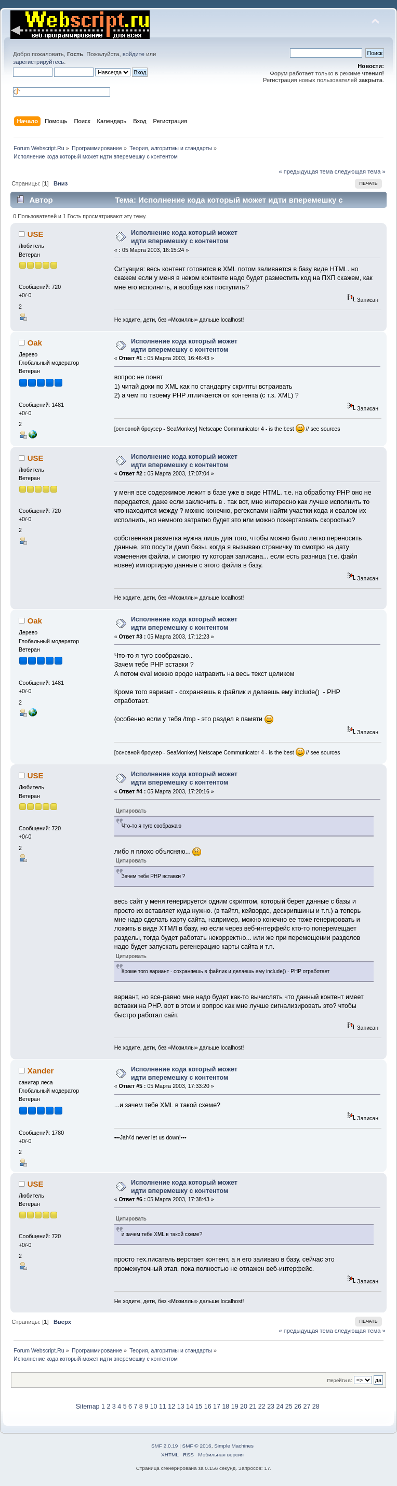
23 (270, 1406)
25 (289, 1406)
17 (216, 1406)
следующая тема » (360, 171)
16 (207, 1406)
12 (171, 1406)
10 (153, 1406)
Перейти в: (339, 1380)
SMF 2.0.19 (164, 1446)
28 (316, 1406)
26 (297, 1406)
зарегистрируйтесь (38, 62)
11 (162, 1406)
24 (279, 1406)
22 (262, 1406)
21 (252, 1406)
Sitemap (88, 1406)
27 (307, 1406)
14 (189, 1406)
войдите (133, 54)
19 (235, 1406)
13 (180, 1406)
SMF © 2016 (196, 1446)
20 (243, 1406)
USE (36, 234)
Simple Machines (234, 1446)
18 (225, 1406)
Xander (41, 1070)
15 (198, 1406)
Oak (35, 342)
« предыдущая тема (306, 171)
